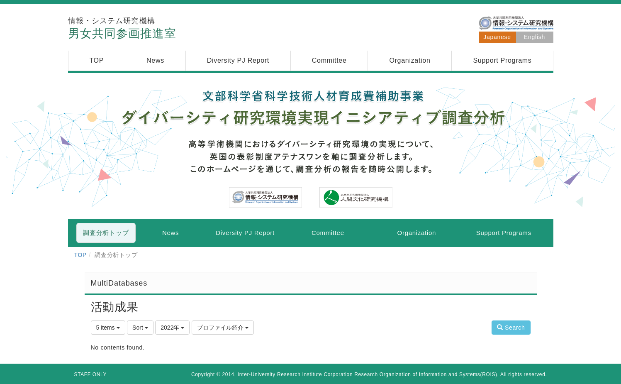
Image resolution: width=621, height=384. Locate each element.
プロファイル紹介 (222, 327)
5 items (108, 327)
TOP (80, 255)
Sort (140, 327)
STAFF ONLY (90, 374)
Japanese (497, 37)
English (534, 37)
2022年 (172, 327)
